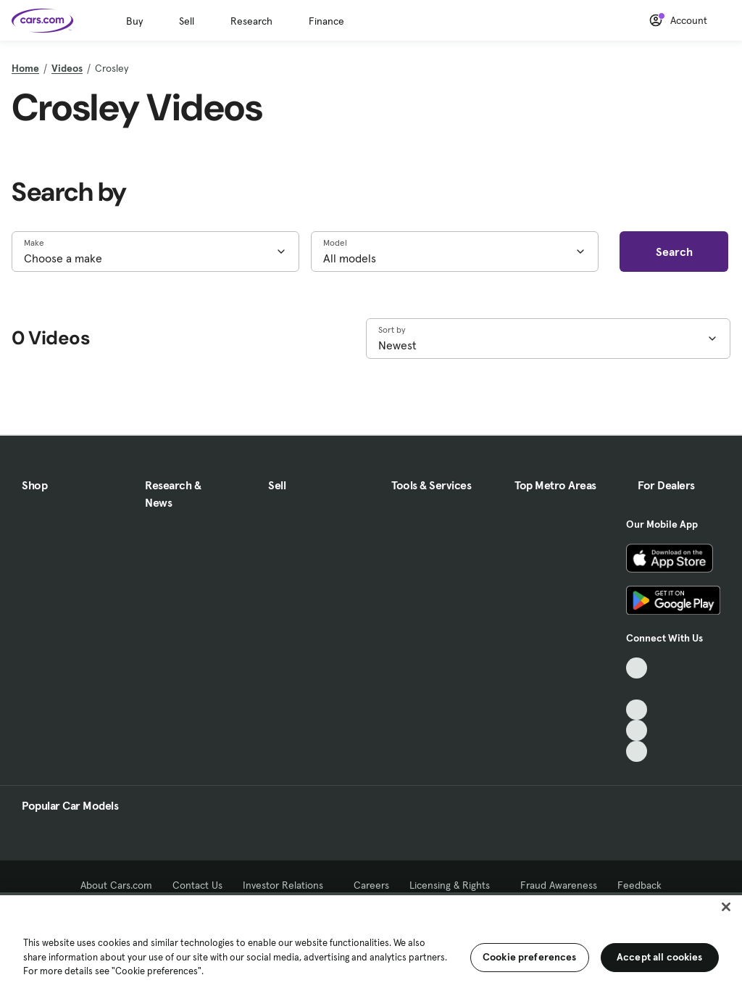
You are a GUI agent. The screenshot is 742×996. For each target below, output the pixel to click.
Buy (134, 21)
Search (674, 251)
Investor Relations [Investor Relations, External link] (288, 885)
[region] (371, 944)
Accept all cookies (660, 956)
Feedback (639, 885)
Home (25, 68)
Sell (186, 21)
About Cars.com (116, 885)
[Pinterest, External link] (636, 751)
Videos (67, 68)
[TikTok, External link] (636, 667)
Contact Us (197, 885)
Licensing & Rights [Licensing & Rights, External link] (454, 885)
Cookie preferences (530, 956)
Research (251, 21)
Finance (326, 21)
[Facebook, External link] (636, 689)
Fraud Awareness (558, 885)
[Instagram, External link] (636, 730)
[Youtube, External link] (636, 710)
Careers (371, 885)
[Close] (726, 907)
